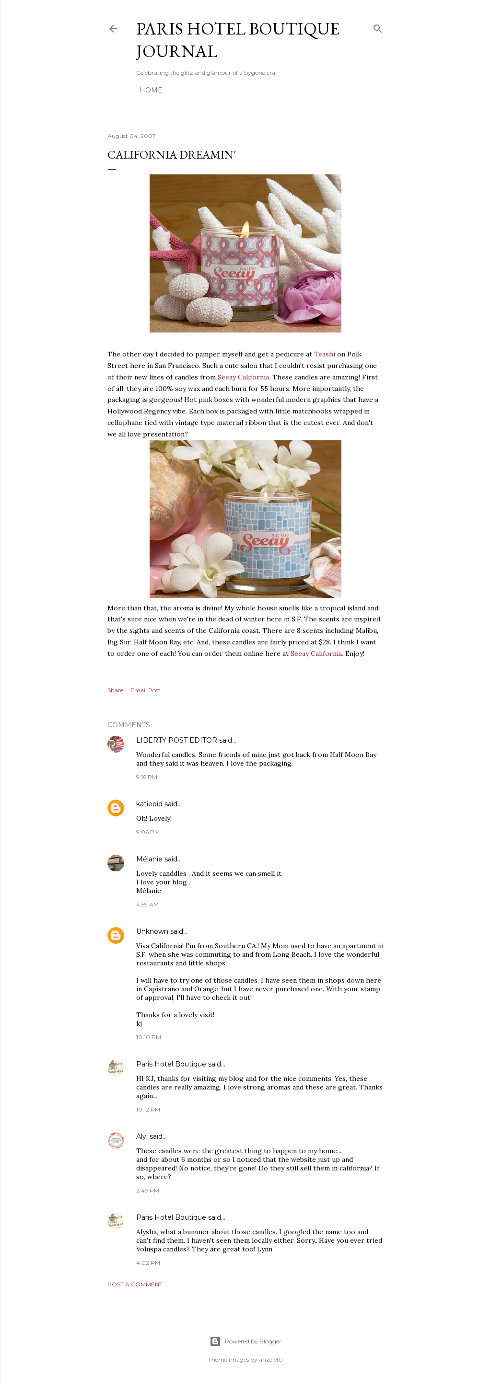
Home (151, 90)
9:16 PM (146, 776)
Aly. (142, 1136)
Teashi (325, 354)
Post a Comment (135, 1284)
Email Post (145, 690)
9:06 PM (148, 832)
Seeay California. (244, 377)
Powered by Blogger (245, 1341)
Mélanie (149, 859)
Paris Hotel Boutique (171, 1064)
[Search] (378, 26)
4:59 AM (147, 904)
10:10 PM (148, 1037)
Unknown (152, 931)
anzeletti (271, 1359)
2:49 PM (147, 1190)
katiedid (149, 804)
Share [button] (115, 690)
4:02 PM (148, 1262)
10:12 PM (148, 1109)
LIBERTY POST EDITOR (176, 740)
